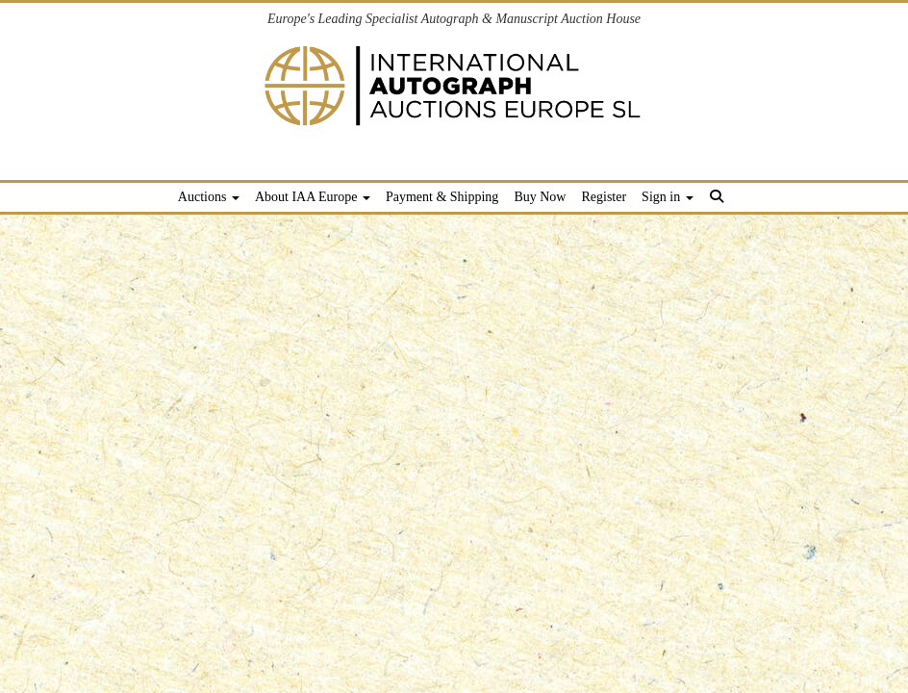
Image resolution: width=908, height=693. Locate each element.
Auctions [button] (209, 197)
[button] (720, 200)
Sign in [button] (668, 197)
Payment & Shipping (442, 197)
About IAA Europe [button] (312, 197)
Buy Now (540, 197)
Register (603, 197)
